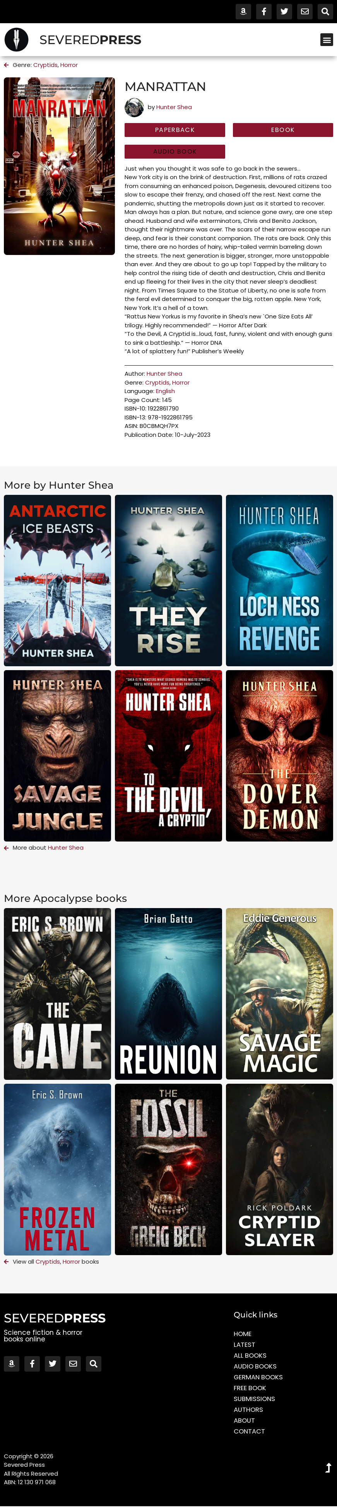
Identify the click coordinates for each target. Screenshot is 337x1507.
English (165, 392)
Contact (250, 1432)
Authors (248, 1410)
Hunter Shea (174, 107)
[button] (326, 39)
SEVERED (90, 39)
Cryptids (45, 65)
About (244, 1421)
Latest (244, 1345)
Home (243, 1334)
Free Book (250, 1388)
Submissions (255, 1399)
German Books (259, 1377)
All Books (251, 1356)
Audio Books (256, 1367)
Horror (69, 65)
